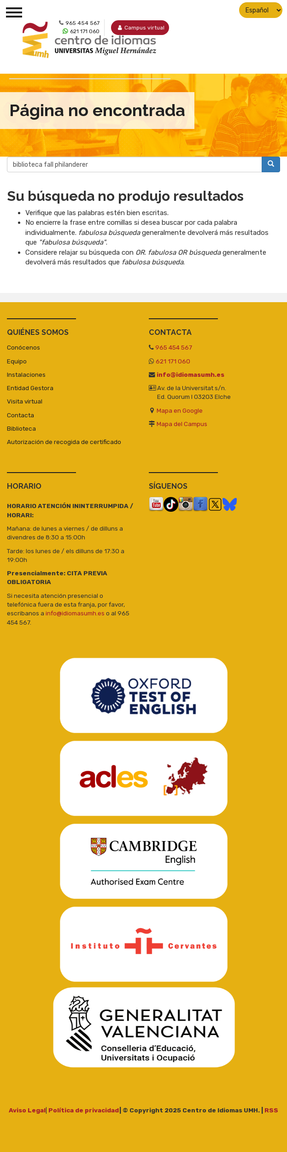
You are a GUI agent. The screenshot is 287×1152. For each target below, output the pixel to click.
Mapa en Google (180, 410)
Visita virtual (24, 401)
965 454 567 (173, 347)
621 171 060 (173, 361)
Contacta (20, 415)
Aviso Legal (27, 1110)
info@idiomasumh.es (190, 374)
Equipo (17, 361)
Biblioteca (21, 428)
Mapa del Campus (182, 423)
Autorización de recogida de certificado (64, 441)
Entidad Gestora (30, 388)
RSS (271, 1110)
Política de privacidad (83, 1110)
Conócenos (23, 347)
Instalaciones (26, 374)
